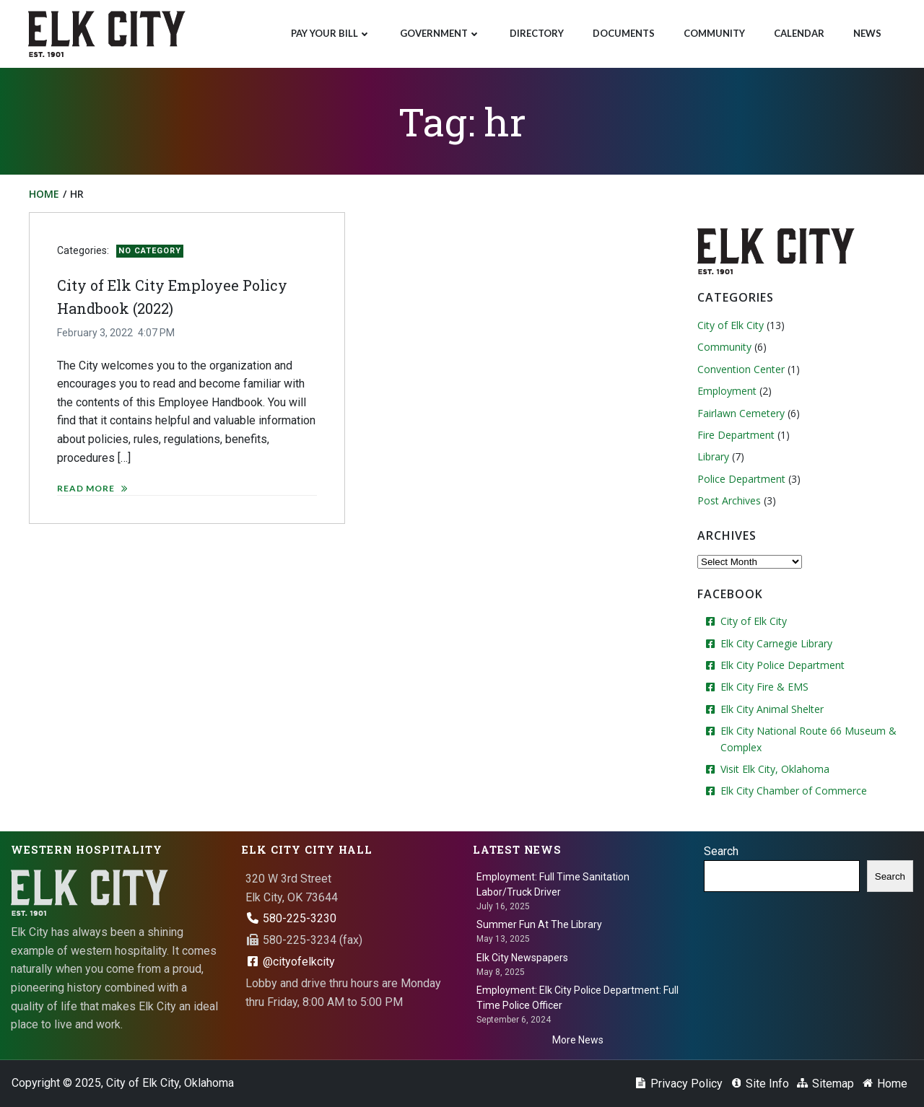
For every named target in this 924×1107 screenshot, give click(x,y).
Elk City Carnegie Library (776, 643)
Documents (624, 33)
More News (577, 1040)
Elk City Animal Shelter (772, 709)
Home (44, 194)
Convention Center (741, 369)
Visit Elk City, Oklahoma (774, 769)
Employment (727, 391)
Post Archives (729, 500)
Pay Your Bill (331, 33)
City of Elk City (730, 325)
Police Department (741, 479)
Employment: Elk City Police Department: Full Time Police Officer (577, 997)
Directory (537, 33)
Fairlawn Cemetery (741, 413)
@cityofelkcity (290, 961)
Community (714, 33)
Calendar (799, 33)
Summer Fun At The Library (539, 924)
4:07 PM (156, 332)
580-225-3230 (290, 918)
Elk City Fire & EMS (764, 686)
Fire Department (736, 435)
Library (713, 456)
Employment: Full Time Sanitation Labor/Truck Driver (552, 884)
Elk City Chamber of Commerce (793, 790)
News (867, 33)
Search (721, 851)
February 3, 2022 (95, 332)
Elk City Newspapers (522, 957)
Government (440, 33)
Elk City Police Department (782, 665)
